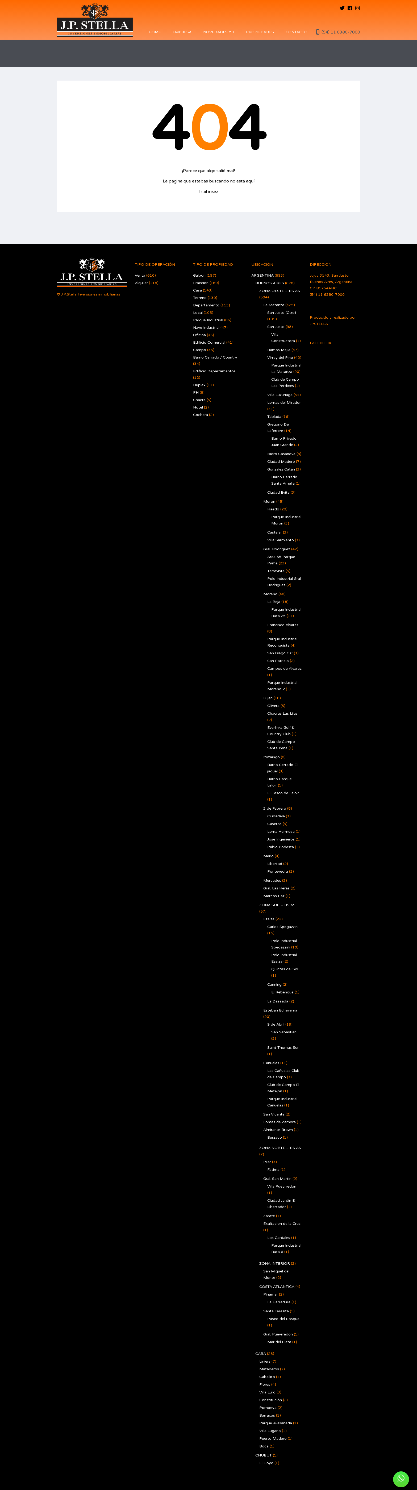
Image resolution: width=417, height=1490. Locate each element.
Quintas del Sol (284, 969)
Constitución (270, 1400)
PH (196, 392)
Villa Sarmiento (280, 540)
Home (155, 32)
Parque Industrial (208, 320)
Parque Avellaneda (275, 1423)
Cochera (200, 415)
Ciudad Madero (281, 461)
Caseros (274, 824)
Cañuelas (271, 1063)
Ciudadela (276, 816)
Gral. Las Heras (276, 888)
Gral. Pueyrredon (278, 1334)
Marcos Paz (274, 896)
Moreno (270, 594)
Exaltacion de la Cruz (282, 1223)
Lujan (268, 698)
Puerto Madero (273, 1438)
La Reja (273, 602)
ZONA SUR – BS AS (277, 905)
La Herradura (278, 1302)
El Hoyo (266, 1463)
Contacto (296, 32)
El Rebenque (282, 992)
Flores (264, 1384)
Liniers (264, 1361)
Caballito (267, 1377)
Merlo (268, 856)
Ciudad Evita (278, 492)
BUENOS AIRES (269, 283)
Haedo (273, 509)
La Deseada (277, 1001)
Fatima (273, 1169)
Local (198, 312)
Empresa (182, 32)
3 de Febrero (274, 808)
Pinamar (270, 1294)
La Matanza (273, 305)
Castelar (274, 532)
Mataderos (269, 1369)
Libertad (274, 863)
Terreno (200, 297)
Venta (140, 275)
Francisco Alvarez (282, 625)
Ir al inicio (208, 191)
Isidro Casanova (281, 454)
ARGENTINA (262, 275)
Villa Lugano (270, 1431)
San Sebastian (284, 1032)
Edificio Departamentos (214, 371)
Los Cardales (278, 1237)
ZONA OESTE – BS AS (279, 291)
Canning (274, 984)
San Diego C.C (280, 653)
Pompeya (268, 1407)
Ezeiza (268, 919)
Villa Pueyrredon (281, 1186)
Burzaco (274, 1137)
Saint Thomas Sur (283, 1047)
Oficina (199, 335)
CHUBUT (263, 1455)
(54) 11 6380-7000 (341, 32)
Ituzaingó (271, 757)
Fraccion (200, 283)
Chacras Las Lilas (282, 713)
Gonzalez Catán (281, 469)
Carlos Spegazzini (282, 927)
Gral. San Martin (277, 1178)
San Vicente (274, 1114)
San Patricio (278, 661)
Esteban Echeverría (280, 1010)
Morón (269, 501)
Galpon (199, 275)
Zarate (269, 1216)
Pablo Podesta (280, 847)
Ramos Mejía (278, 350)
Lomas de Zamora (279, 1122)
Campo (199, 350)
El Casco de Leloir (283, 793)
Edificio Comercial (209, 342)
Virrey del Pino (280, 357)
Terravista (276, 571)
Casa (197, 290)
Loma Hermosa (281, 831)
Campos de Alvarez (284, 668)
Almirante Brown (278, 1129)
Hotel (198, 407)
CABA (260, 1353)
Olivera (273, 706)
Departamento (206, 305)
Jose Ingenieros (281, 839)
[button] (401, 1479)
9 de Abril (275, 1024)
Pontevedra (277, 871)
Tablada (274, 416)
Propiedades (260, 32)
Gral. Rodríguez (276, 549)
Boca (264, 1446)
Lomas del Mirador (284, 402)
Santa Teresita (276, 1311)
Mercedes (272, 880)
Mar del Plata (279, 1342)
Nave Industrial (206, 327)
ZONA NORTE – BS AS (280, 1148)
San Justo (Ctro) (281, 312)
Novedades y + (218, 32)
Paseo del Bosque (283, 1319)
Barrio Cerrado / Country (215, 357)
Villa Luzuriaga (280, 395)
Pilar (267, 1162)
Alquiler (141, 283)
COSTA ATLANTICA (276, 1286)
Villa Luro (267, 1392)
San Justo (276, 326)
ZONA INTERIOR (274, 1263)
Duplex (199, 385)
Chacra (199, 400)
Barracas (267, 1415)
